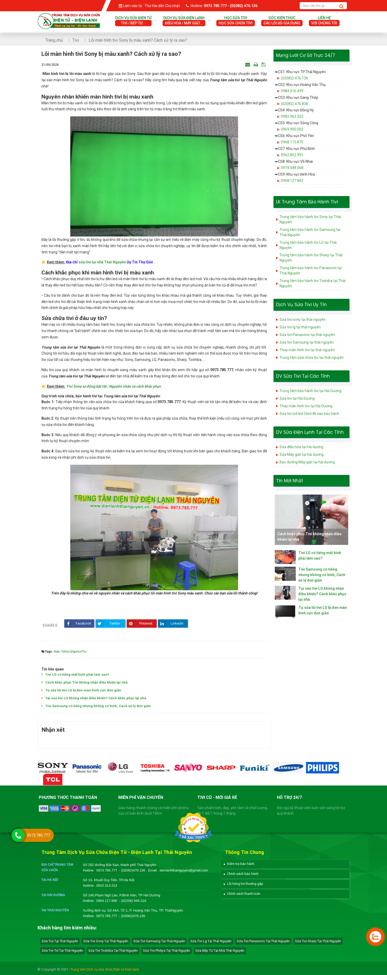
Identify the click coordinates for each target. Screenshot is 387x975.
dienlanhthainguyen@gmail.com (183, 870)
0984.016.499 (292, 91)
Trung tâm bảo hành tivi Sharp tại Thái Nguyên (311, 257)
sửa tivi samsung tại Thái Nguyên (159, 941)
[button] (239, 864)
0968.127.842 (292, 180)
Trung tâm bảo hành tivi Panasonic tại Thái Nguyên (311, 270)
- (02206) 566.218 (132, 901)
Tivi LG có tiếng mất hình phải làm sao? (77, 674)
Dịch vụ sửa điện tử (133, 21)
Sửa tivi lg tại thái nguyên (300, 327)
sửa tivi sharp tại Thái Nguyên (318, 941)
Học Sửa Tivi (235, 21)
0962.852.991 (292, 155)
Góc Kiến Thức (282, 21)
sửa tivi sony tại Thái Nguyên (105, 941)
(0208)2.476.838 (294, 104)
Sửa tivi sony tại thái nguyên (303, 319)
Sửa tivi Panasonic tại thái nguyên (307, 335)
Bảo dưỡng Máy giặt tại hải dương (307, 462)
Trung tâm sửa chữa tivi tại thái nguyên (312, 357)
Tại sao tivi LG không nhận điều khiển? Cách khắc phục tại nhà (95, 698)
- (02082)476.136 (132, 870)
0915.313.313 (106, 885)
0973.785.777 (106, 870)
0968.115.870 (292, 142)
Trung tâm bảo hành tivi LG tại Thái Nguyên (308, 245)
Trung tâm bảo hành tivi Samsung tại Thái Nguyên (310, 232)
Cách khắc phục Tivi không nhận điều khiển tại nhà (86, 682)
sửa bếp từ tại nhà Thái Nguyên (219, 950)
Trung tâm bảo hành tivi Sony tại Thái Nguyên (310, 219)
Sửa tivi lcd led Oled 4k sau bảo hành (309, 413)
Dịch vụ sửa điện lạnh (184, 21)
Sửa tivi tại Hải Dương (297, 398)
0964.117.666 (106, 901)
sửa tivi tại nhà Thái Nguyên (102, 262)
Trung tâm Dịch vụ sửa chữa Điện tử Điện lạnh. (105, 969)
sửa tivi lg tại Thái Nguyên (211, 941)
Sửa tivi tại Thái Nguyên (60, 941)
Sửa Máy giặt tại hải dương (302, 454)
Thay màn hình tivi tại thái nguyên (307, 350)
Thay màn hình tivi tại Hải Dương (306, 406)
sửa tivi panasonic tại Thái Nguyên (263, 941)
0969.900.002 (292, 129)
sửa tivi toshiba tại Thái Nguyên (113, 950)
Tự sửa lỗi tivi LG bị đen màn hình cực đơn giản (83, 690)
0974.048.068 (292, 168)
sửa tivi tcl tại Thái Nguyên (62, 950)
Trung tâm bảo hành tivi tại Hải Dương (310, 391)
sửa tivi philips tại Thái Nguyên (166, 950)
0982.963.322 (292, 116)
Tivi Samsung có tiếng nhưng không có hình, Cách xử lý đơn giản (98, 706)
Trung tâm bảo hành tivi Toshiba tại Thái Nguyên (313, 283)
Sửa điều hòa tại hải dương (301, 447)
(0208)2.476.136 (294, 78)
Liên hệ (324, 21)
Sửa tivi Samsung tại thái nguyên (307, 342)
